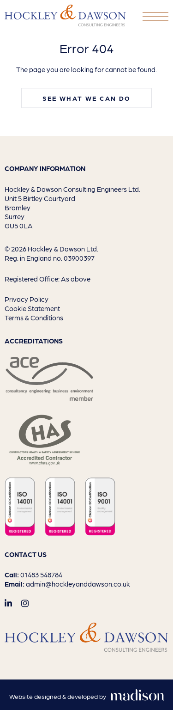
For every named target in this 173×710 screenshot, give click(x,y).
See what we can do (86, 98)
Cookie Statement (32, 308)
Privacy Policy (26, 298)
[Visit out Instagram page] (25, 603)
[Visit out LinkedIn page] (8, 603)
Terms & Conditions (34, 317)
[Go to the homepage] (65, 15)
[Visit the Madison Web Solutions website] (86, 696)
